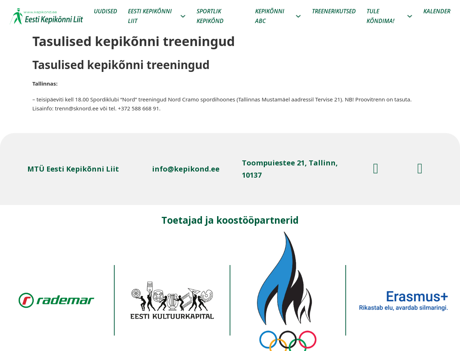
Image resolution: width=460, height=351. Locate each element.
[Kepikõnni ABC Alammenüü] (298, 16)
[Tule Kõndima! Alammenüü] (410, 16)
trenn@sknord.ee (76, 108)
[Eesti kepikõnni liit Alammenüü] (183, 16)
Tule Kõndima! (380, 16)
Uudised (105, 11)
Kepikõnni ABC (269, 16)
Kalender (436, 11)
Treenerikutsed (334, 11)
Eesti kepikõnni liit (150, 16)
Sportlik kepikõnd (210, 16)
